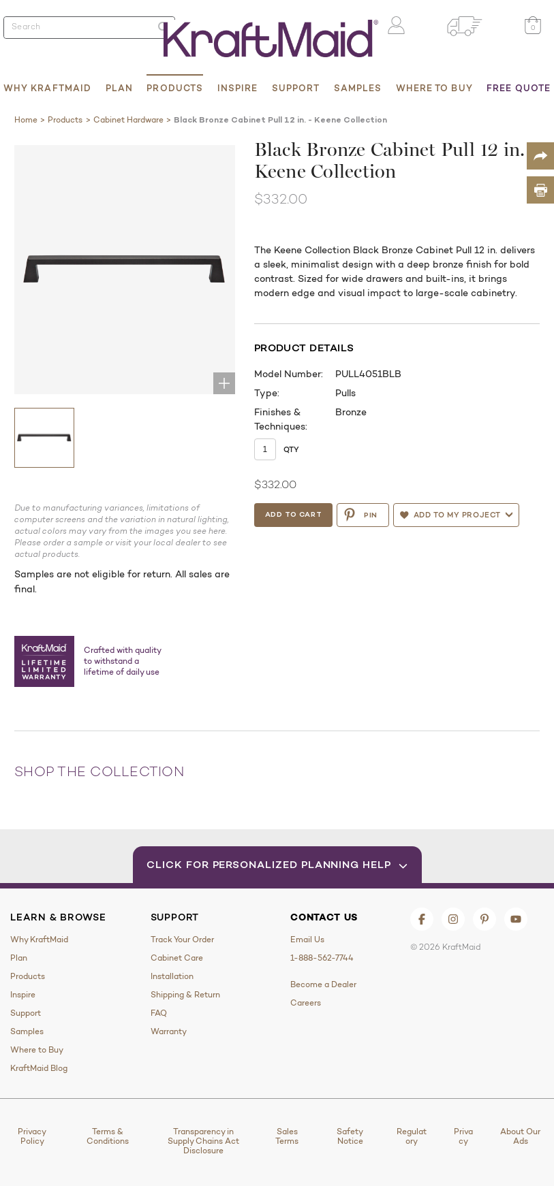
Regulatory (412, 1136)
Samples (358, 87)
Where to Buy (434, 87)
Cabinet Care (177, 958)
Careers (305, 1003)
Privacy (463, 1136)
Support (296, 87)
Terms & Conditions (108, 1136)
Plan (119, 87)
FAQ (159, 1013)
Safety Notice (350, 1136)
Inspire (237, 87)
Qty (291, 449)
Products (175, 87)
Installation (172, 976)
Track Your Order (182, 939)
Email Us (307, 939)
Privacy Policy (32, 1136)
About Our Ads (520, 1136)
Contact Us (324, 917)
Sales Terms (286, 1136)
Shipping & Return (185, 994)
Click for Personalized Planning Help (277, 864)
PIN (362, 515)
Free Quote (519, 87)
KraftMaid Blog (38, 1068)
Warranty (169, 1031)
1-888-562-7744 (322, 958)
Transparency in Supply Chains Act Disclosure (203, 1141)
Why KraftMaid (47, 87)
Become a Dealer (323, 984)
